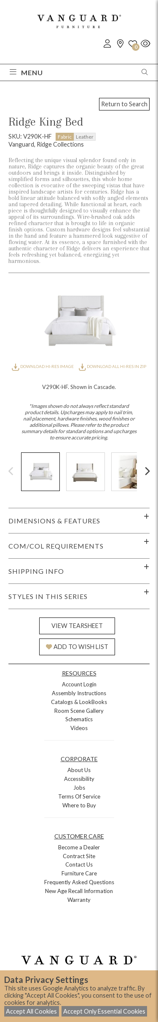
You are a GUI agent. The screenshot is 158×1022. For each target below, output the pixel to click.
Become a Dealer (79, 847)
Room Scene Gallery (79, 710)
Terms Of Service (79, 796)
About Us (79, 770)
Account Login (79, 684)
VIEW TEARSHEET (77, 625)
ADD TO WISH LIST (77, 646)
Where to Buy (79, 805)
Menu (26, 72)
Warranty (79, 899)
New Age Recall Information (79, 891)
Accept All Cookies (31, 1011)
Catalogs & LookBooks (79, 702)
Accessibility (79, 778)
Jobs (79, 787)
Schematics (79, 719)
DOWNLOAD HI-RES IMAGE (43, 366)
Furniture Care (79, 873)
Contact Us (79, 864)
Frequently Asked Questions (79, 882)
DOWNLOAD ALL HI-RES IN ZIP (112, 366)
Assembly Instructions (79, 693)
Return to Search (124, 104)
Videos (79, 728)
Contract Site (79, 856)
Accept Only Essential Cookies (104, 1011)
